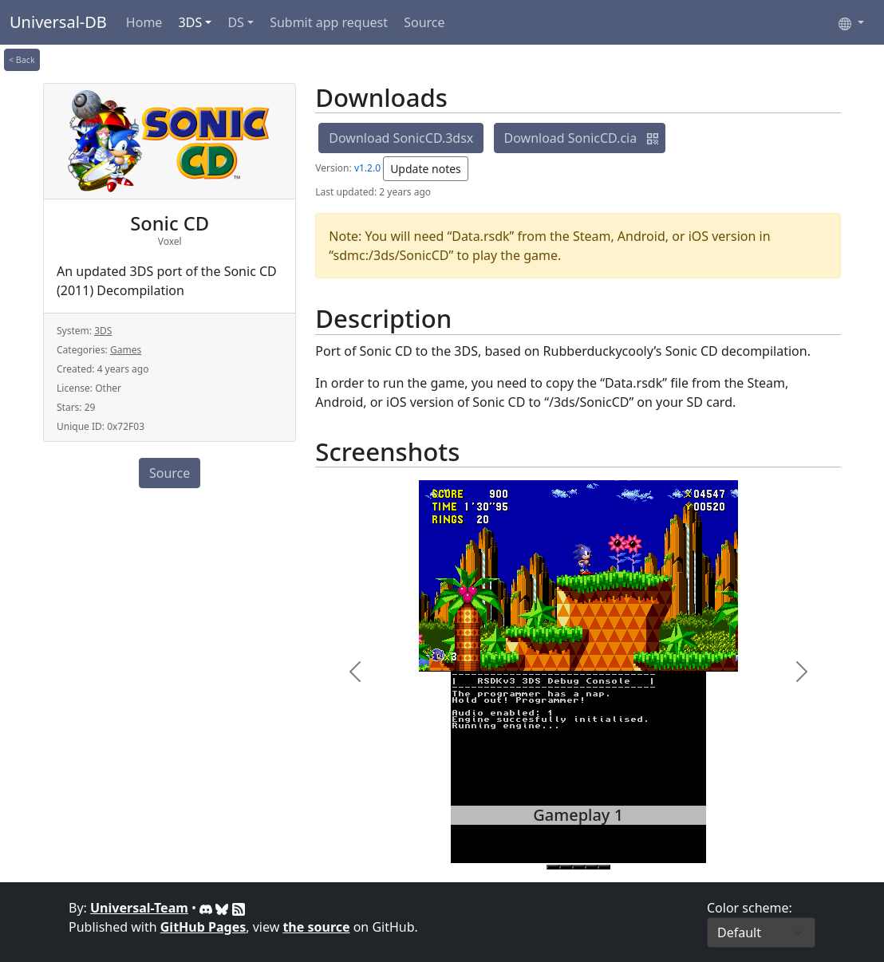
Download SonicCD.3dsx (401, 138)
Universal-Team (139, 908)
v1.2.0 (367, 168)
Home (144, 22)
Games (125, 350)
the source (315, 927)
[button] (652, 138)
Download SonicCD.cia (570, 138)
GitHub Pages (203, 927)
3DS (191, 22)
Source (424, 22)
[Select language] (851, 22)
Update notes (425, 168)
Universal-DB (58, 22)
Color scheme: (749, 908)
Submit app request (329, 22)
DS (235, 22)
